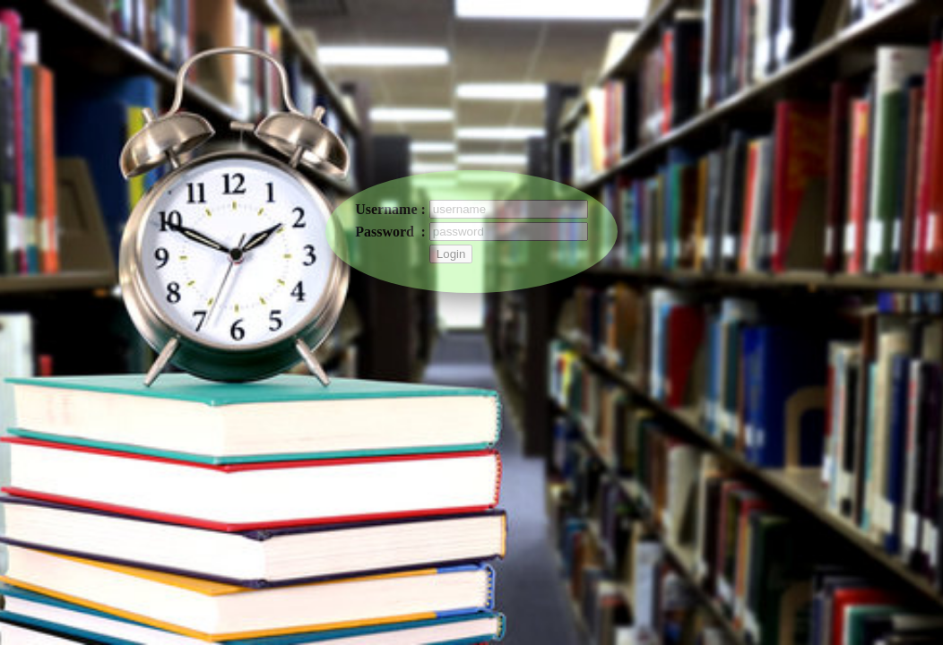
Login (451, 254)
